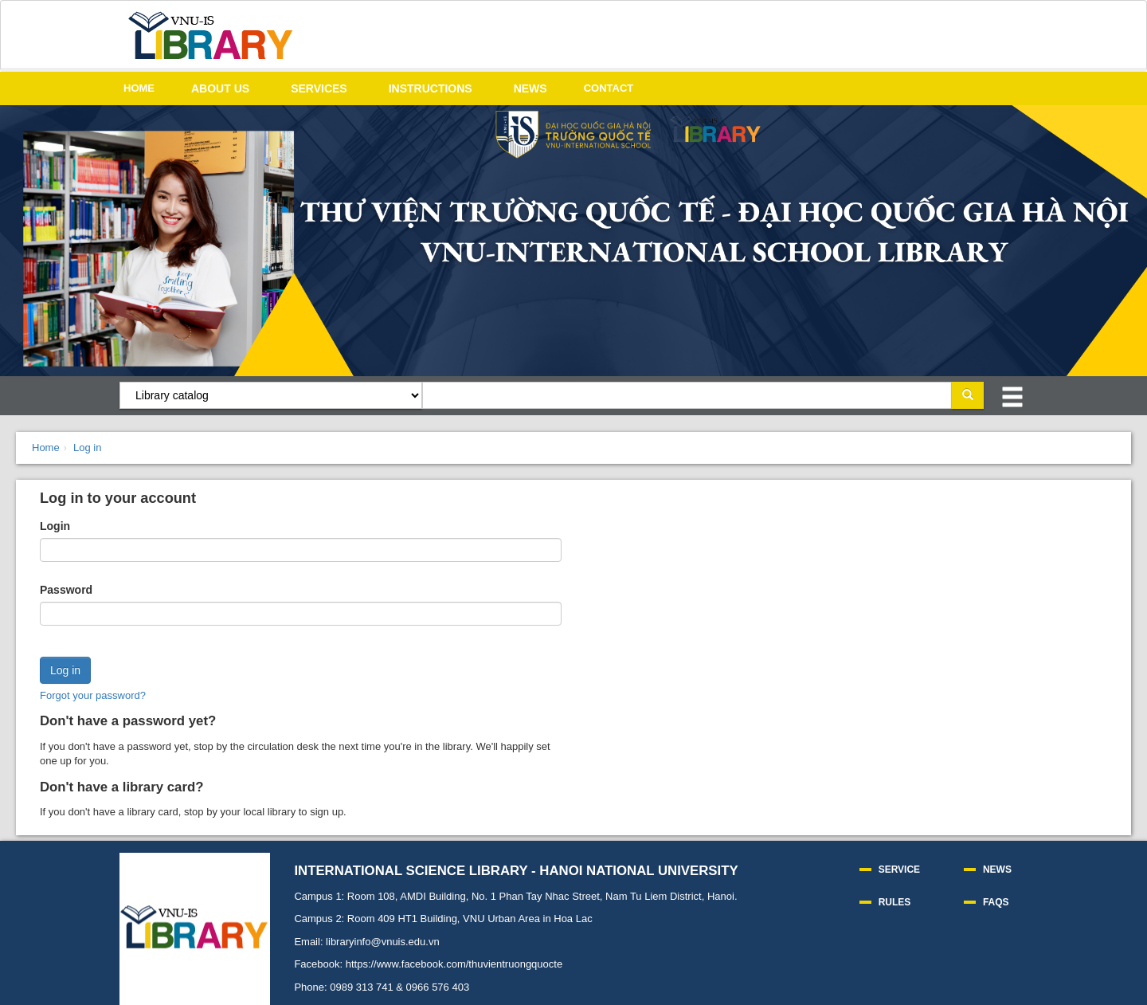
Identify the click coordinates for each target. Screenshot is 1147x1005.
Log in (87, 447)
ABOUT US (220, 88)
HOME (139, 88)
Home (46, 447)
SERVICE (899, 869)
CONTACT (609, 88)
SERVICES (319, 88)
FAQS (996, 902)
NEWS (530, 88)
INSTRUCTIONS (430, 88)
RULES (895, 902)
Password (66, 589)
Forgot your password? (93, 695)
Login (55, 526)
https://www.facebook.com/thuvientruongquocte (454, 964)
